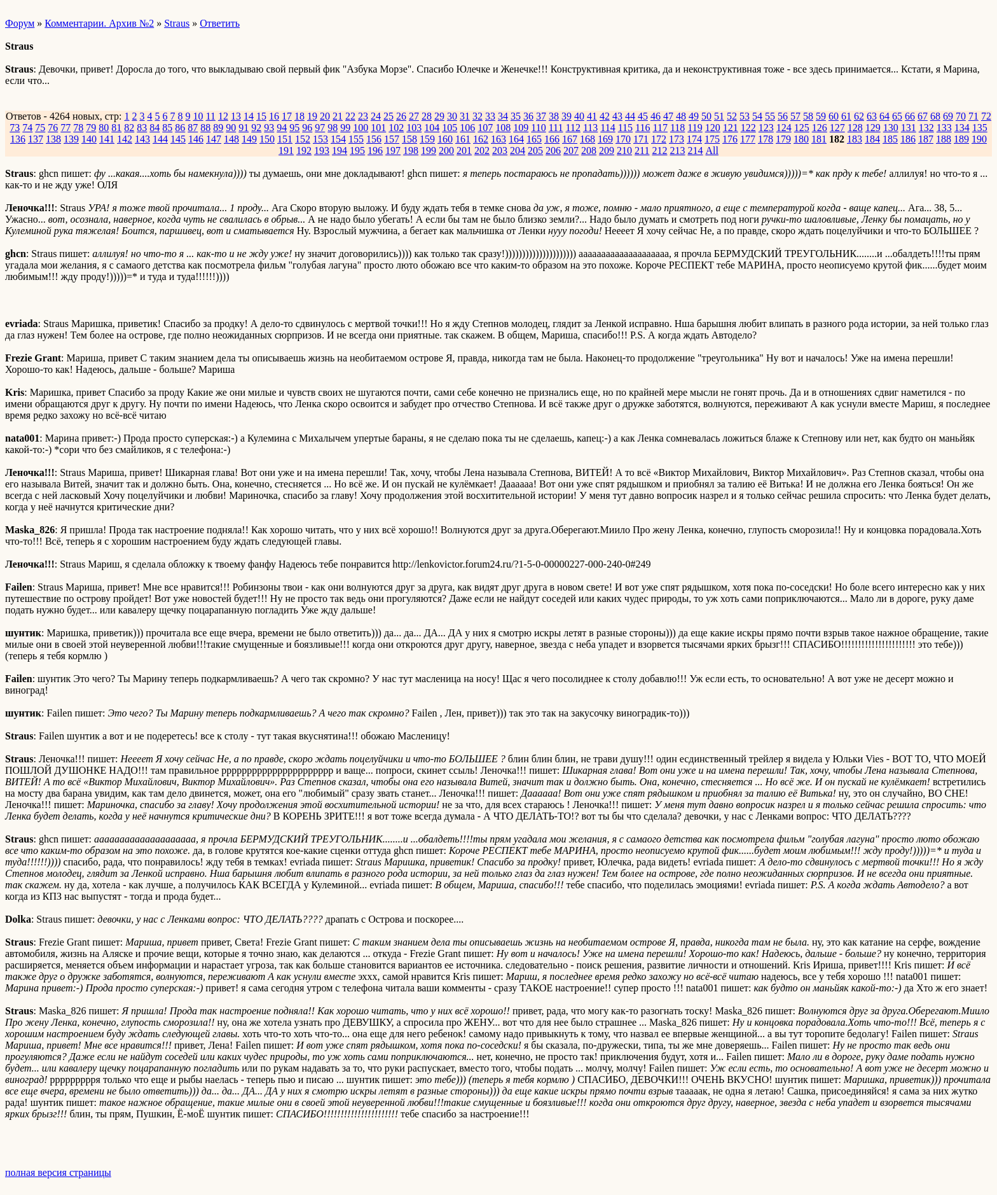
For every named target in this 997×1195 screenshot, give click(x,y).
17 (287, 116)
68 (935, 116)
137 (35, 139)
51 (719, 116)
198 (410, 150)
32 (477, 116)
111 (556, 127)
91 (243, 127)
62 (859, 116)
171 (641, 139)
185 (890, 139)
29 (439, 116)
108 (503, 127)
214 (695, 150)
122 (748, 127)
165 (534, 139)
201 (464, 150)
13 (236, 116)
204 (517, 150)
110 (538, 127)
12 (223, 116)
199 (428, 150)
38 (554, 116)
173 (676, 139)
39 (566, 116)
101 (378, 127)
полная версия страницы (58, 1172)
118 (677, 127)
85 (167, 127)
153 (320, 139)
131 (908, 127)
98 (332, 127)
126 (819, 127)
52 (732, 116)
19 (312, 116)
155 (356, 139)
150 (267, 139)
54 (757, 116)
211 (642, 150)
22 (350, 116)
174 (694, 139)
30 (452, 116)
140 (89, 139)
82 (129, 127)
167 (569, 139)
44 (630, 116)
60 (834, 116)
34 (503, 116)
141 (106, 139)
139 (71, 139)
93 (269, 127)
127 (837, 127)
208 (588, 150)
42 (605, 116)
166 (552, 139)
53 (744, 116)
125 (801, 127)
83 (142, 127)
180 (801, 139)
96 (307, 127)
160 (445, 139)
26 (401, 116)
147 (213, 139)
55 (770, 116)
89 (218, 127)
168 (587, 139)
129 (873, 127)
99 (345, 127)
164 (516, 139)
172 (658, 139)
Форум (19, 23)
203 (499, 150)
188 (943, 139)
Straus (176, 23)
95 (294, 127)
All (711, 150)
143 (142, 139)
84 (154, 127)
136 (17, 139)
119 (694, 127)
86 (180, 127)
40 (579, 116)
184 (872, 139)
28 (427, 116)
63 (872, 116)
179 (783, 139)
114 (607, 127)
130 (890, 127)
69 (948, 116)
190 (979, 139)
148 (231, 139)
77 (65, 127)
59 (821, 116)
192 (304, 150)
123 (766, 127)
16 (274, 116)
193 (321, 150)
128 (855, 127)
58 (808, 116)
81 (116, 127)
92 (256, 127)
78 (78, 127)
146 (195, 139)
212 (659, 150)
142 (124, 139)
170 (623, 139)
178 (765, 139)
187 (925, 139)
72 (986, 116)
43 (617, 116)
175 (712, 139)
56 (783, 116)
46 (655, 116)
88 (205, 127)
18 (299, 116)
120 (712, 127)
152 (302, 139)
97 (320, 127)
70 (961, 116)
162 (480, 139)
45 (643, 116)
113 (590, 127)
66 (910, 116)
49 (694, 116)
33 (490, 116)
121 (730, 127)
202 (482, 150)
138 (53, 139)
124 (784, 127)
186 (908, 139)
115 (625, 127)
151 (284, 139)
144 (160, 139)
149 (249, 139)
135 (979, 127)
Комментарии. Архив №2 (99, 23)
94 (282, 127)
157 (391, 139)
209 (606, 150)
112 (572, 127)
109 (520, 127)
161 (463, 139)
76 (53, 127)
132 (926, 127)
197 (393, 150)
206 (553, 150)
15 (261, 116)
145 (178, 139)
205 (535, 150)
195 (357, 150)
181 (819, 139)
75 (40, 127)
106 (467, 127)
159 (427, 139)
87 (193, 127)
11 (210, 116)
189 (961, 139)
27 (414, 116)
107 (485, 127)
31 (465, 116)
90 (231, 127)
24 (376, 116)
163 (498, 139)
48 (681, 116)
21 (338, 116)
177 (747, 139)
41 (592, 116)
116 (642, 127)
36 (528, 116)
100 (360, 127)
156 (374, 139)
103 (414, 127)
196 (375, 150)
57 (795, 116)
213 (677, 150)
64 (884, 116)
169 (605, 139)
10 (198, 116)
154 (338, 139)
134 (962, 127)
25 (388, 116)
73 (15, 127)
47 (668, 116)
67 (923, 116)
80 (104, 127)
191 (286, 150)
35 (516, 116)
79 (91, 127)
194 (339, 150)
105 (449, 127)
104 (431, 127)
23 (363, 116)
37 (541, 116)
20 (325, 116)
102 (396, 127)
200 (446, 150)
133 (944, 127)
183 (854, 139)
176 (730, 139)
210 (624, 150)
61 (846, 116)
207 (571, 150)
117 (660, 127)
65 (897, 116)
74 (27, 127)
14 (249, 116)
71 (973, 116)
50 (706, 116)
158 (409, 139)
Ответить (220, 23)
